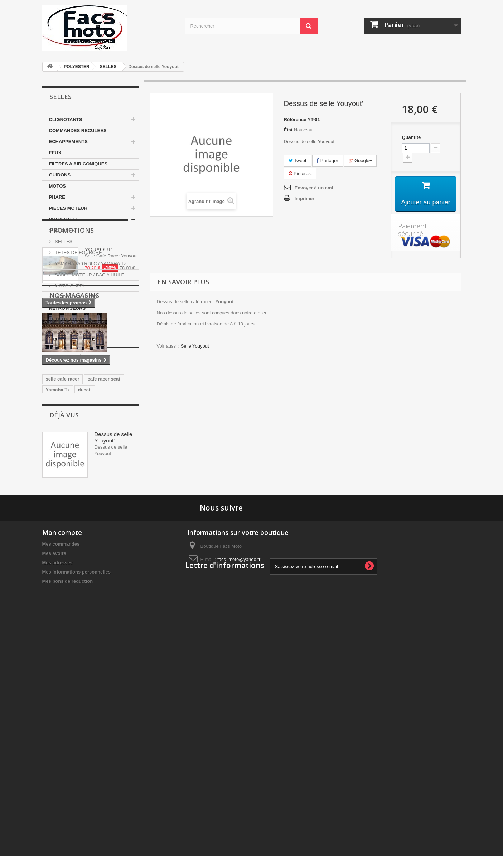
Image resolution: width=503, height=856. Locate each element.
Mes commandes (61, 768)
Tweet (297, 160)
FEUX (55, 152)
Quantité (411, 137)
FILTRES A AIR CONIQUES (78, 163)
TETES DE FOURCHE (78, 252)
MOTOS (57, 186)
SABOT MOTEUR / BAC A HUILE (89, 274)
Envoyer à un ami (314, 187)
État (288, 129)
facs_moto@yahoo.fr (238, 784)
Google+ (360, 160)
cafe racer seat (103, 558)
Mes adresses (57, 787)
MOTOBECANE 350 (75, 297)
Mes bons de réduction (67, 805)
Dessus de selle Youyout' (113, 651)
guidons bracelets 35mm (73, 601)
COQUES (64, 230)
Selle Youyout (195, 346)
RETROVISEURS (67, 308)
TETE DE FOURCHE (71, 319)
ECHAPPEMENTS (68, 141)
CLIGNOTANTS (65, 119)
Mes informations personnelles (76, 796)
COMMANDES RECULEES (78, 130)
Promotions (71, 346)
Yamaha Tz (58, 568)
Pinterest (300, 173)
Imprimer (305, 198)
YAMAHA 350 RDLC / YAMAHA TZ (90, 263)
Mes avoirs (54, 777)
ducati (85, 568)
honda (53, 590)
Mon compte (62, 757)
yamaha (98, 579)
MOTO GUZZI (69, 286)
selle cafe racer (62, 558)
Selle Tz (76, 590)
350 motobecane (64, 579)
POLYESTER (77, 66)
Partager (327, 160)
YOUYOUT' (98, 366)
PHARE (57, 197)
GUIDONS (60, 175)
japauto (124, 579)
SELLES (108, 66)
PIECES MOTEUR (68, 208)
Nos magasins (74, 445)
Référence (295, 119)
